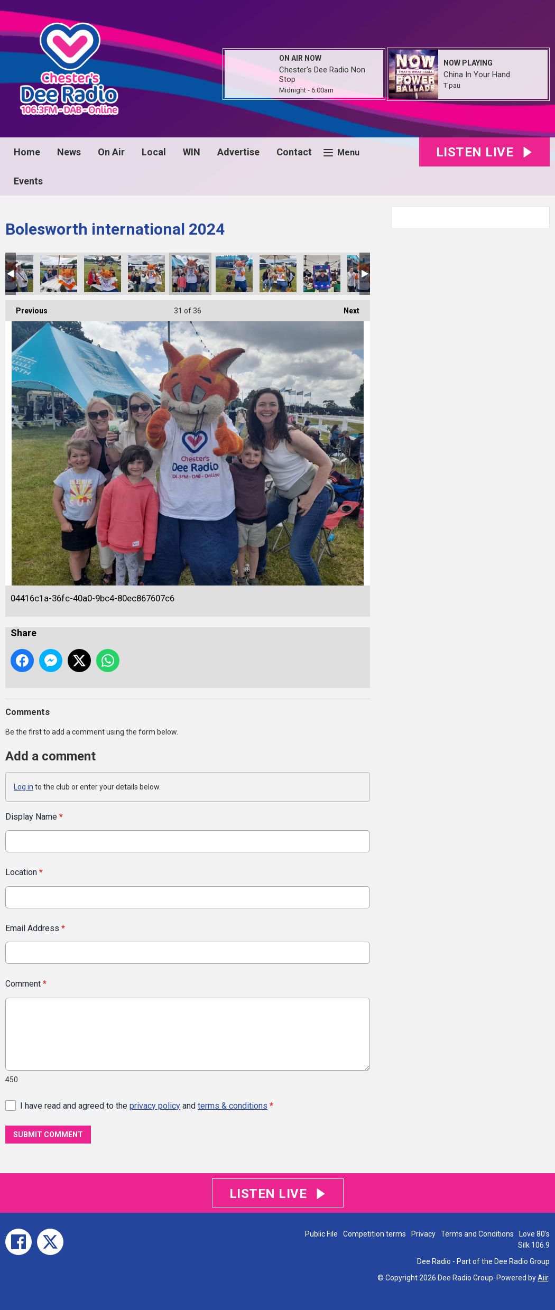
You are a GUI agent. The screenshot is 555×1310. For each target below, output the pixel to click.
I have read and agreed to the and (146, 1105)
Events (28, 181)
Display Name (34, 817)
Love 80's (534, 1234)
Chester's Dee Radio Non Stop (322, 74)
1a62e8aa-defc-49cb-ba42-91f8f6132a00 (58, 273)
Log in (23, 787)
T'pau (451, 85)
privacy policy (155, 1105)
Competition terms (374, 1234)
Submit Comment (48, 1134)
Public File (321, 1234)
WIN (191, 151)
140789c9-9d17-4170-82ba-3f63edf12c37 (102, 273)
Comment (26, 984)
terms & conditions (232, 1105)
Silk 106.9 (534, 1245)
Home (27, 151)
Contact (294, 151)
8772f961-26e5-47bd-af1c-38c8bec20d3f (278, 273)
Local (154, 151)
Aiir (543, 1278)
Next (346, 307)
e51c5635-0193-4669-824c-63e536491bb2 (146, 273)
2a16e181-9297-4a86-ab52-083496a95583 (234, 273)
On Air (111, 151)
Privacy (423, 1234)
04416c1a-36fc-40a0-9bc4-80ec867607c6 (190, 273)
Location (24, 872)
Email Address (35, 928)
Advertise (238, 151)
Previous (26, 307)
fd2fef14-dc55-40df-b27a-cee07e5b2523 (321, 273)
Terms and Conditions (477, 1234)
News (69, 151)
